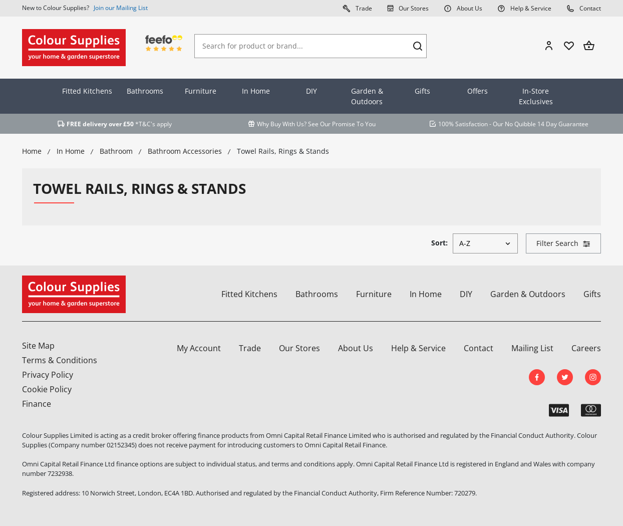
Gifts (422, 91)
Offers (477, 91)
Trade (357, 8)
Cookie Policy (47, 389)
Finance (36, 403)
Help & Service (524, 8)
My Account (199, 348)
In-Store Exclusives (536, 96)
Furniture (200, 91)
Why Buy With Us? (281, 124)
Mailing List (532, 348)
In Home (256, 91)
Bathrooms (145, 91)
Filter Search (563, 243)
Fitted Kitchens (87, 91)
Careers (586, 348)
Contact (583, 8)
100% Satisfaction (463, 124)
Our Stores (408, 8)
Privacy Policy (47, 374)
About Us (463, 8)
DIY (311, 91)
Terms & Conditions (59, 360)
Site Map (38, 345)
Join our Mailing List (121, 8)
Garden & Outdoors (367, 96)
